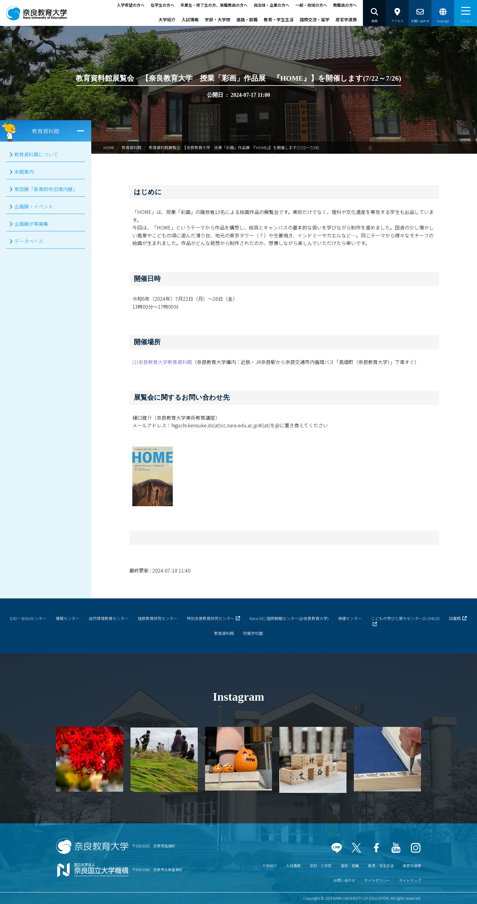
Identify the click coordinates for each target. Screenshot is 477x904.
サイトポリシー (377, 880)
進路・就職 (247, 19)
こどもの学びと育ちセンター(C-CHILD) (405, 618)
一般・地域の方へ (311, 5)
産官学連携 (346, 19)
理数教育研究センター (157, 618)
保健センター (350, 618)
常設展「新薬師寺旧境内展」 (46, 189)
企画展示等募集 (31, 223)
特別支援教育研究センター (210, 618)
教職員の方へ (345, 5)
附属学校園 (253, 633)
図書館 (455, 618)
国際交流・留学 (314, 19)
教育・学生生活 (279, 19)
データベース (28, 241)
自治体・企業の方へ (271, 5)
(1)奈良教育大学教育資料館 (162, 362)
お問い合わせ (344, 880)
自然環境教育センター (108, 618)
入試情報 (190, 19)
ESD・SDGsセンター (28, 618)
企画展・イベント (33, 206)
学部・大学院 (217, 19)
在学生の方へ (162, 5)
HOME (108, 147)
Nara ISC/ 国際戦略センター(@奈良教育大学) (289, 618)
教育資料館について (36, 154)
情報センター (67, 618)
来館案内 (24, 171)
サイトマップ (410, 880)
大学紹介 (167, 19)
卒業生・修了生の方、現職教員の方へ (214, 5)
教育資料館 (131, 147)
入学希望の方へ (130, 5)
